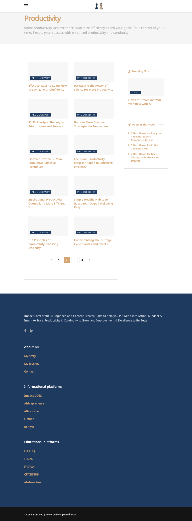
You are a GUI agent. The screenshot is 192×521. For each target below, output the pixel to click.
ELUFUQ (29, 451)
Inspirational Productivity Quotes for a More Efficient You (46, 203)
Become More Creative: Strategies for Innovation (91, 124)
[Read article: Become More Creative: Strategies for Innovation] (94, 109)
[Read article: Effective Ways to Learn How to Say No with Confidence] (48, 72)
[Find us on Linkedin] (31, 331)
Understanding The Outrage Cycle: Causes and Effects (93, 242)
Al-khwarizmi (33, 482)
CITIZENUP (31, 475)
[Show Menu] (26, 6)
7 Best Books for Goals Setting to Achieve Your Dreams (145, 157)
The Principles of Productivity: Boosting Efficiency (43, 244)
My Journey (31, 364)
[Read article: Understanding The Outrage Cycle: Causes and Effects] (94, 226)
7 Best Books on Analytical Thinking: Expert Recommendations (146, 136)
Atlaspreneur (33, 411)
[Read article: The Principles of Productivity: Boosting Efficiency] (48, 226)
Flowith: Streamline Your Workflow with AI (144, 102)
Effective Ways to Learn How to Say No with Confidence (47, 87)
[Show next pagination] (90, 260)
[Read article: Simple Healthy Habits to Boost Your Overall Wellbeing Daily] (94, 186)
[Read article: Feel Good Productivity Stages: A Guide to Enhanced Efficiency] (94, 145)
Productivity (41, 78)
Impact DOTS (33, 396)
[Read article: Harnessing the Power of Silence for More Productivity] (94, 72)
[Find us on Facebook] (25, 331)
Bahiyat (29, 427)
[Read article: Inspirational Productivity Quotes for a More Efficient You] (48, 186)
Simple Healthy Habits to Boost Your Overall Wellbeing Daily (93, 203)
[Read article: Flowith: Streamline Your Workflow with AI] (146, 87)
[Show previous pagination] (51, 260)
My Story (30, 356)
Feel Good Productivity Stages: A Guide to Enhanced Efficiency (93, 163)
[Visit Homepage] (99, 6)
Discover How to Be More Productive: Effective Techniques (45, 163)
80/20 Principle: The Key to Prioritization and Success (46, 124)
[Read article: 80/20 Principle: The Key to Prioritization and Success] (48, 109)
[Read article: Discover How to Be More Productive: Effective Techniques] (48, 145)
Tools (135, 92)
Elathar (29, 419)
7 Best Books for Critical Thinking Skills (145, 147)
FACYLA (29, 467)
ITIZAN (28, 459)
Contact (29, 372)
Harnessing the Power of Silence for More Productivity (93, 87)
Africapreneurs (34, 403)
